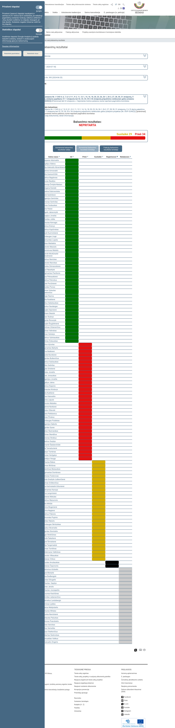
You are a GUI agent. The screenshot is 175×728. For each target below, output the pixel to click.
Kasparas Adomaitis (51, 160)
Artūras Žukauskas (50, 341)
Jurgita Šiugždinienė (51, 324)
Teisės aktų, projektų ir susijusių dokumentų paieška (92, 675)
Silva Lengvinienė (50, 493)
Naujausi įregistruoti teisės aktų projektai (88, 678)
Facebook (127, 695)
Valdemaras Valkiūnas (51, 552)
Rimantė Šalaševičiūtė (51, 445)
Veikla (55, 12)
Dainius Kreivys (49, 226)
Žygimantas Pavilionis (51, 273)
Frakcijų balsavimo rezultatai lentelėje (111, 149)
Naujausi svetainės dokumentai (85, 685)
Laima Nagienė (49, 510)
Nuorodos (77, 696)
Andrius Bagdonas (50, 178)
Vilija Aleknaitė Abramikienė (54, 167)
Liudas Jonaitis (49, 372)
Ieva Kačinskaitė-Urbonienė (53, 486)
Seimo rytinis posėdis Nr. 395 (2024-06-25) (45, 77)
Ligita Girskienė (49, 369)
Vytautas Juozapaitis (51, 590)
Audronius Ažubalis (50, 569)
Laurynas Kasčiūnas (51, 594)
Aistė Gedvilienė (49, 195)
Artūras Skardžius (50, 434)
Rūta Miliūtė (47, 504)
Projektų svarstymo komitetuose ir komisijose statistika (101, 32)
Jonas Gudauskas (50, 205)
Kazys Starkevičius (50, 632)
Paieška (77, 706)
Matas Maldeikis (49, 243)
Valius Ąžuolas (49, 344)
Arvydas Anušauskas (51, 562)
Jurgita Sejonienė (50, 310)
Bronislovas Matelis (50, 250)
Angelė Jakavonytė (50, 212)
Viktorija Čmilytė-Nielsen (52, 184)
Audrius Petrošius (50, 280)
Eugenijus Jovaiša (50, 379)
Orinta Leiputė (48, 400)
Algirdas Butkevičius (51, 358)
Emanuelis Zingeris (50, 642)
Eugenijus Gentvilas (50, 198)
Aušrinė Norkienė (49, 407)
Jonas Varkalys (49, 334)
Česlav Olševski (49, 410)
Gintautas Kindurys (50, 389)
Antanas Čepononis (50, 566)
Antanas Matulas (49, 497)
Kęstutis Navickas (50, 263)
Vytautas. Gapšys (50, 583)
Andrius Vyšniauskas (51, 337)
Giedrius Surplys (49, 441)
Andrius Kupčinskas (51, 229)
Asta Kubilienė (48, 393)
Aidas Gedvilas (49, 365)
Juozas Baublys (49, 181)
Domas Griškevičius (50, 483)
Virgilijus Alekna (49, 164)
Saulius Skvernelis (50, 528)
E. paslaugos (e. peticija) (114, 12)
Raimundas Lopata (50, 240)
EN (119, 4)
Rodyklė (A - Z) (79, 703)
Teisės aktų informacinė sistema (78, 4)
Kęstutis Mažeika (49, 403)
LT (116, 4)
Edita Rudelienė (49, 299)
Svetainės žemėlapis (81, 700)
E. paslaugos (125, 675)
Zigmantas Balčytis (50, 348)
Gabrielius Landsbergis (52, 600)
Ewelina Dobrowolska (51, 191)
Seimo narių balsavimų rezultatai (53, 40)
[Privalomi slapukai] (39, 7)
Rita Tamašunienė (50, 448)
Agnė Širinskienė (49, 542)
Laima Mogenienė (50, 507)
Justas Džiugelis (49, 580)
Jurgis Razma (48, 296)
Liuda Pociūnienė (49, 283)
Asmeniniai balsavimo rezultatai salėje (64, 149)
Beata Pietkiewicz (50, 414)
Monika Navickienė (50, 614)
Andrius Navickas (50, 259)
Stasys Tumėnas (49, 452)
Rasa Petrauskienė (50, 277)
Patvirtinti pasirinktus (11, 53)
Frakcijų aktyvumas (72, 32)
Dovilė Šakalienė (49, 538)
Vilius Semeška (49, 628)
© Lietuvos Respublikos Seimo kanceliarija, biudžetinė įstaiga (48, 688)
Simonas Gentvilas (50, 202)
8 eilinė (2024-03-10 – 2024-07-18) (42, 67)
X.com (126, 702)
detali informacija (66, 116)
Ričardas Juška (49, 219)
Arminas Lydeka (49, 604)
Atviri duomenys (126, 681)
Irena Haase (47, 209)
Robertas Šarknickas (51, 635)
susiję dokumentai (51, 116)
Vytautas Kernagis (50, 223)
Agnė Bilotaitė (48, 573)
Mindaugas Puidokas (51, 421)
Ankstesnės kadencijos (71, 12)
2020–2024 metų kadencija (39, 56)
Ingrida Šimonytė (49, 320)
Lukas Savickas (49, 625)
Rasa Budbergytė (49, 576)
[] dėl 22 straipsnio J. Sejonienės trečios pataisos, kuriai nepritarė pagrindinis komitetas (81, 99)
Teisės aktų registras (101, 4)
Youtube (127, 706)
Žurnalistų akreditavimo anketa (132, 678)
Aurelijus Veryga (49, 459)
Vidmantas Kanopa (50, 490)
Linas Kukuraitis (49, 396)
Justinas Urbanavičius (51, 327)
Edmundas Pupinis (50, 517)
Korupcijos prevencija (81, 688)
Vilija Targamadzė (50, 545)
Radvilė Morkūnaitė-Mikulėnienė (51, 255)
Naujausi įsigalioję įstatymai (84, 681)
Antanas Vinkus (49, 559)
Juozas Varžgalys (50, 455)
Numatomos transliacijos (53, 4)
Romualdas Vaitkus (50, 638)
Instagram (127, 709)
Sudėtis (45, 12)
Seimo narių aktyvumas (54, 32)
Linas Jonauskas (49, 376)
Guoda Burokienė (49, 355)
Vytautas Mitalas (49, 611)
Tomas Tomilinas (49, 549)
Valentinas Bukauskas (51, 469)
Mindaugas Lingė (49, 236)
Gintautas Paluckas (50, 618)
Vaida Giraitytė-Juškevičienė (54, 479)
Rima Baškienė (49, 351)
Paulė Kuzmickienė (50, 233)
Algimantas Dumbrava (51, 472)
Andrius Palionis (49, 514)
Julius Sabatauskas (50, 303)
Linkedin (127, 713)
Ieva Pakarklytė (49, 270)
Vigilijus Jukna (48, 382)
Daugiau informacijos (10, 46)
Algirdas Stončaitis (50, 531)
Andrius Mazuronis (50, 500)
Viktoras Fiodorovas (51, 476)
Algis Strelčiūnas (49, 535)
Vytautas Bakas (49, 462)
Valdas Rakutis (49, 521)
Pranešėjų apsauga (81, 691)
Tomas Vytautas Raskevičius (49, 291)
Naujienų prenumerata (129, 685)
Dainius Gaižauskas (50, 362)
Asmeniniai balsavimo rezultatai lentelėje (87, 149)
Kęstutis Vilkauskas (50, 555)
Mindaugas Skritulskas (52, 524)
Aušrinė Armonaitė (50, 171)
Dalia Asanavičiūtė (50, 174)
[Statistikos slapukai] (39, 30)
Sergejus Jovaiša (49, 216)
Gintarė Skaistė (49, 313)
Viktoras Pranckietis (51, 621)
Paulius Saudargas (50, 306)
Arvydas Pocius (49, 287)
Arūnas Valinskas (50, 331)
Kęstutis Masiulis (49, 247)
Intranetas (77, 709)
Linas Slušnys (48, 317)
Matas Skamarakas (50, 431)
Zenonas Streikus (50, 438)
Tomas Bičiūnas (49, 466)
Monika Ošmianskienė (51, 266)
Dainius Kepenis (49, 386)
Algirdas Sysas (49, 427)
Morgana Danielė (49, 188)
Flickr (126, 699)
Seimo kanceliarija (92, 12)
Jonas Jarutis (48, 587)
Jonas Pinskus (48, 417)
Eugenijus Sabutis (50, 424)
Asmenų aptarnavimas (129, 672)
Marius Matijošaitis (50, 607)
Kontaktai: (32, 668)
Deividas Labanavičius (51, 597)
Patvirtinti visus (32, 53)
